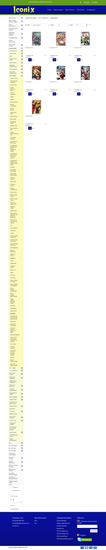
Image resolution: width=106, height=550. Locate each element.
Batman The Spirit (13, 113)
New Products (70, 10)
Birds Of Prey (13, 116)
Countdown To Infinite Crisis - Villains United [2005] (13, 162)
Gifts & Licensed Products (16, 466)
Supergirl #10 (78, 47)
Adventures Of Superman (13, 81)
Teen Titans (13, 344)
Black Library (16, 18)
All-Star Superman (12, 93)
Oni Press (16, 411)
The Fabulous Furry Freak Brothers (13, 428)
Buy (30, 59)
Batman (12, 99)
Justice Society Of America (14, 244)
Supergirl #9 (53, 82)
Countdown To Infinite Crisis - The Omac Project (13, 156)
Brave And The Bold (14, 129)
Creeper (12, 167)
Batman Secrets (12, 109)
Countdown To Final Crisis (13, 142)
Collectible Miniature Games (16, 34)
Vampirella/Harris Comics (14, 435)
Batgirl (12, 97)
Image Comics (16, 400)
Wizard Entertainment (13, 439)
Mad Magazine (14, 247)
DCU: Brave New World (13, 170)
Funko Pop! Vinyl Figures (12, 454)
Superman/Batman (15, 334)
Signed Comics (13, 414)
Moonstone (12, 408)
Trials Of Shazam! (12, 347)
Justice (12, 233)
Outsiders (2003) (12, 266)
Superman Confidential (13, 324)
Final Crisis (13, 181)
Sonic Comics (16, 420)
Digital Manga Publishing (13, 381)
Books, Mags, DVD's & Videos (16, 21)
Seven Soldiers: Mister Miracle (13, 295)
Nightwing (12, 258)
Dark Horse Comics (16, 374)
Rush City (12, 275)
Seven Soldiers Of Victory (14, 281)
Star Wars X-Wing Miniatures (13, 478)
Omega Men (13, 263)
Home (49, 10)
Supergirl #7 (28, 82)
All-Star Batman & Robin (12, 89)
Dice (16, 443)
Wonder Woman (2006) (14, 360)
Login (86, 2)
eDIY (26, 547)
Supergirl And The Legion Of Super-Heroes (13, 317)
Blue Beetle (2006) (13, 122)
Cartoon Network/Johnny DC (14, 134)
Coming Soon (91, 10)
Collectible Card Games (16, 29)
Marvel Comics (16, 406)
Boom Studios (16, 63)
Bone (16, 56)
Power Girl (13, 270)
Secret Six (12, 277)
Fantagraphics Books (16, 393)
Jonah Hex (13, 230)
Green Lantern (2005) (13, 195)
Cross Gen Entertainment (16, 72)
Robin (11, 272)
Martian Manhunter (13, 251)
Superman (12, 321)
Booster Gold (13, 125)
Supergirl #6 (28, 116)
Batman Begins (14, 102)
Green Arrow (13, 192)
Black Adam (13, 119)
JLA (11, 225)
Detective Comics (12, 178)
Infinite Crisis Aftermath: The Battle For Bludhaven (14, 215)
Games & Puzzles (16, 458)
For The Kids (16, 448)
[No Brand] (14, 509)
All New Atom (13, 85)
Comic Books (16, 48)
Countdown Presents (13, 138)
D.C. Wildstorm (16, 371)
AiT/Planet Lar (16, 51)
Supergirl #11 (29, 47)
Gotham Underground (13, 189)
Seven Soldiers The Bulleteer (14, 285)
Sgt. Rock (12, 305)
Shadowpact (13, 308)
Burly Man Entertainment (16, 66)
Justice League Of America (14, 240)
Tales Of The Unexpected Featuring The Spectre (13, 339)
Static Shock (13, 311)
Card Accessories (16, 25)
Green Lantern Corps (13, 199)
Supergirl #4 (77, 82)
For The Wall (16, 451)
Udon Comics (16, 432)
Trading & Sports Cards (13, 481)
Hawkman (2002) (12, 207)
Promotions (80, 10)
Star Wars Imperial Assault (13, 474)
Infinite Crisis (13, 210)
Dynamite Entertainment (16, 389)
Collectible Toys (16, 38)
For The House (16, 445)
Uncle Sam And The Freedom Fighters (13, 353)
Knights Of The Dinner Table (13, 403)
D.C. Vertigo (16, 368)
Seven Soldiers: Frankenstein (13, 290)
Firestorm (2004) (12, 185)
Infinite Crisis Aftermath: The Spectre (14, 221)
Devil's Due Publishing (16, 377)
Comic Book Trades (16, 45)
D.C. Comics (16, 76)
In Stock (15, 487)
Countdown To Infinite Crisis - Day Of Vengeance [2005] (13, 148)
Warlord (12, 357)
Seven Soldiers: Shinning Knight (12, 301)
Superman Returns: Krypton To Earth (13, 330)
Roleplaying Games (16, 470)
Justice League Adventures (14, 236)
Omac (11, 261)
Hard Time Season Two (13, 203)
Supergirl (12, 313)
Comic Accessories (12, 41)
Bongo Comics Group (16, 59)
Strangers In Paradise (13, 423)
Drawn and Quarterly (16, 385)
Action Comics (13, 78)
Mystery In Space (12, 255)
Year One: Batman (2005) (14, 364)
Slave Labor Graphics (16, 417)
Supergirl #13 (54, 47)
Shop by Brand (58, 10)
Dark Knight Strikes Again (13, 174)
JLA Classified (13, 228)
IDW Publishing (16, 397)
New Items (16, 490)
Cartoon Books (16, 69)
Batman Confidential (13, 105)
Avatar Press (16, 53)
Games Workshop (16, 462)
